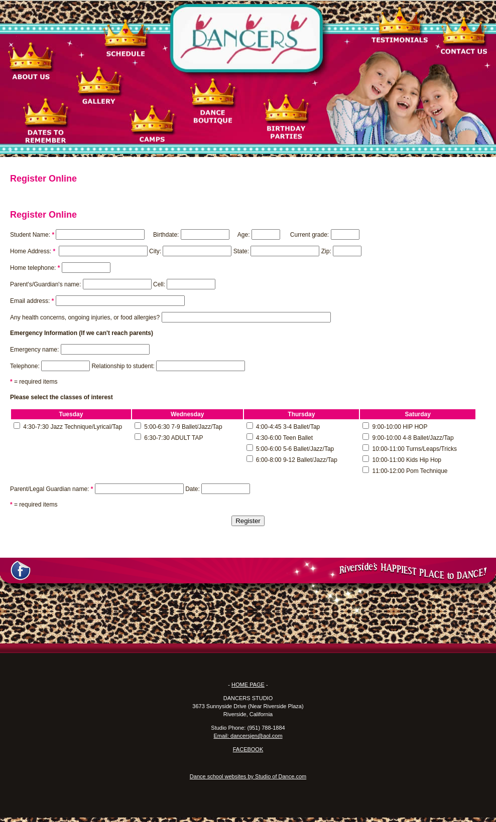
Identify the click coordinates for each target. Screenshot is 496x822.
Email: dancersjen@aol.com (247, 736)
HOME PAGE (248, 685)
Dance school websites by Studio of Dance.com (248, 776)
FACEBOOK (248, 749)
